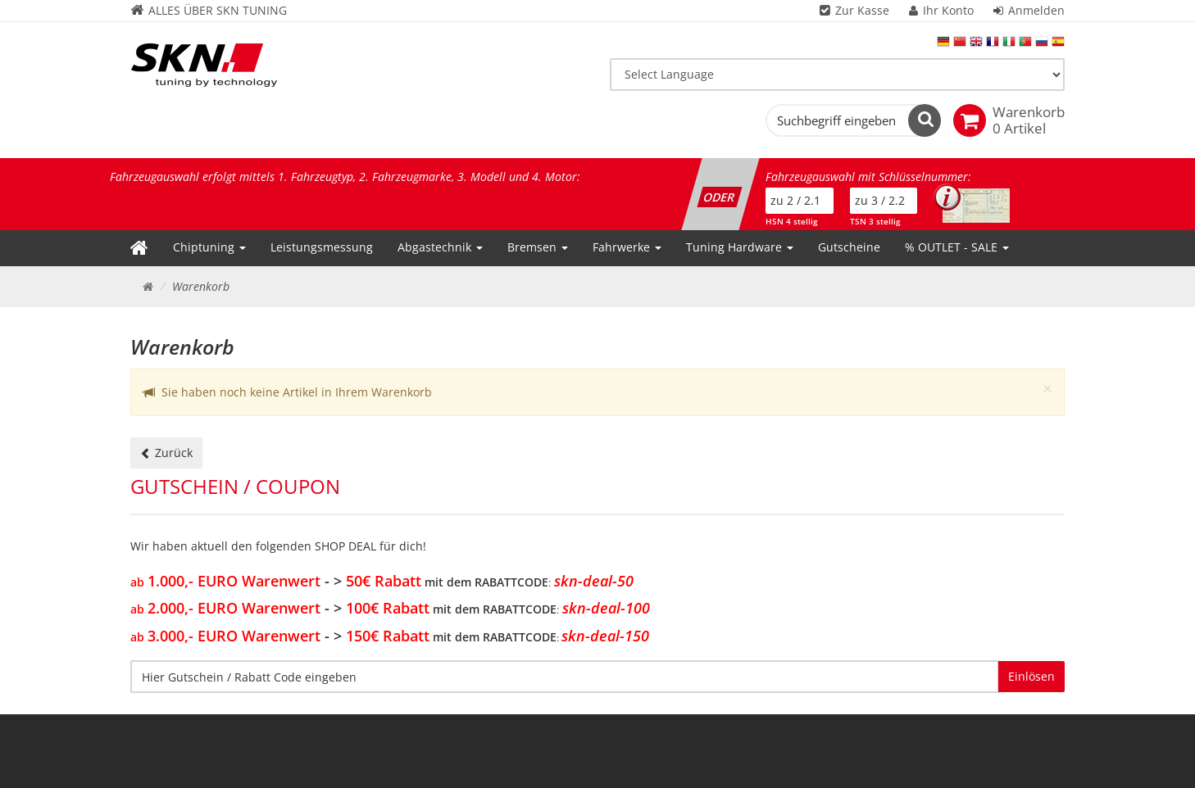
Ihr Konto (948, 10)
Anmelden (1036, 10)
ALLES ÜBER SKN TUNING (208, 10)
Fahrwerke (627, 247)
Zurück (166, 452)
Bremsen (537, 247)
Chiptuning (209, 247)
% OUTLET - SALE (957, 247)
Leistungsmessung (321, 247)
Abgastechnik (440, 247)
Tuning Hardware (739, 247)
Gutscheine (849, 247)
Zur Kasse (862, 10)
